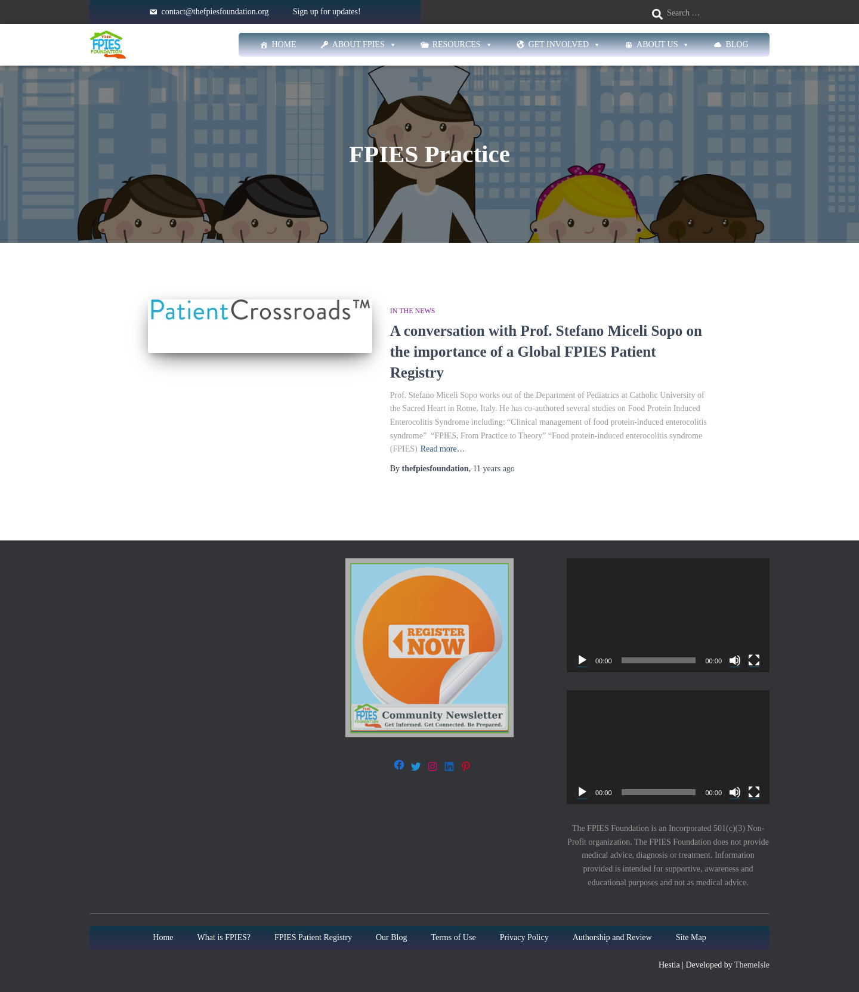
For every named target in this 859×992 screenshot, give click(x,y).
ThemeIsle (752, 964)
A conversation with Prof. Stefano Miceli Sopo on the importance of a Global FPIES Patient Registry (546, 352)
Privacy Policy (524, 937)
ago (494, 468)
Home (283, 44)
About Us (663, 45)
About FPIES (364, 45)
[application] (668, 615)
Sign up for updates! (327, 11)
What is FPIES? (224, 937)
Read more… (443, 448)
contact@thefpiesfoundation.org (214, 11)
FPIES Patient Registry (313, 937)
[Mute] (735, 660)
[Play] (582, 660)
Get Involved (565, 45)
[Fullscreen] (754, 660)
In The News (412, 311)
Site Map (691, 937)
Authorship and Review (612, 937)
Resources (462, 45)
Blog (736, 44)
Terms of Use (453, 937)
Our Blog (391, 937)
